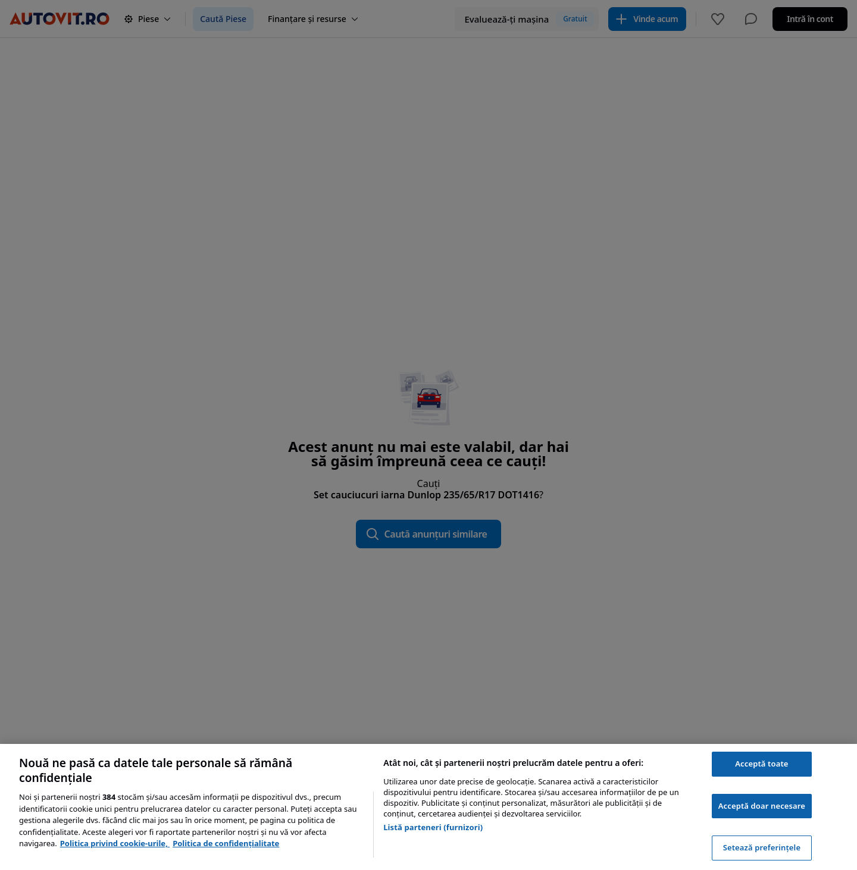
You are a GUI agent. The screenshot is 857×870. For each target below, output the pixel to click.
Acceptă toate (761, 763)
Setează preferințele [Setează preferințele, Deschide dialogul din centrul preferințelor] (761, 847)
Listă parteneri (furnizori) (433, 827)
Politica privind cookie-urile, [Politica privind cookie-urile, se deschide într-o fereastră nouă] (115, 843)
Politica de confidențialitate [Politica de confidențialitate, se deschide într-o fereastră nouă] (226, 843)
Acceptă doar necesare (761, 805)
